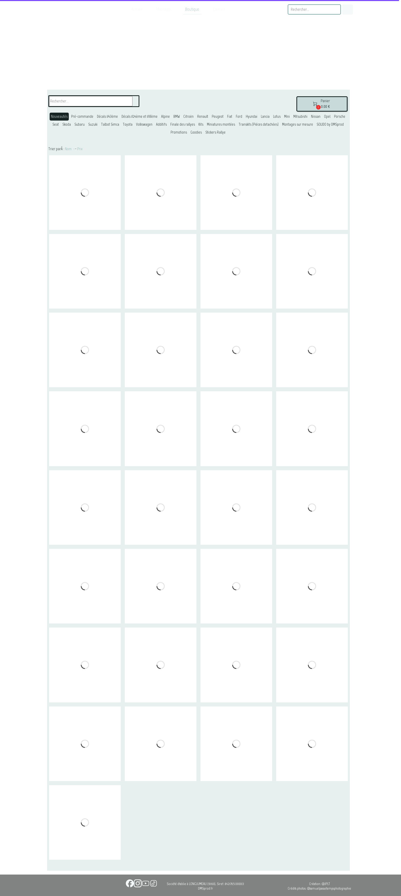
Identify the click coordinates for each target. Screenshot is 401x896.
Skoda (66, 124)
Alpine (165, 116)
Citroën (188, 116)
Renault (202, 116)
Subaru (79, 124)
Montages (163, 9)
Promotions (179, 132)
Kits (200, 124)
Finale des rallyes (182, 124)
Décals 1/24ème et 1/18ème (139, 116)
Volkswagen (144, 124)
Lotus (277, 116)
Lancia (265, 116)
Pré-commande (82, 116)
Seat (55, 124)
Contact (219, 9)
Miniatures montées (221, 124)
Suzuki (92, 124)
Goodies (196, 132)
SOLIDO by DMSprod (330, 124)
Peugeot (218, 116)
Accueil (136, 9)
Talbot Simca (110, 124)
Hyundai (251, 116)
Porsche (339, 116)
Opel (327, 116)
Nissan (315, 116)
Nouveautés (59, 116)
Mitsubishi (300, 116)
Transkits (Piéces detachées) (259, 124)
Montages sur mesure (297, 124)
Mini (287, 116)
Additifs (161, 124)
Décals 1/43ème (107, 116)
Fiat (229, 116)
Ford (239, 116)
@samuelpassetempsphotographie (329, 888)
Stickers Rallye (215, 132)
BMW (176, 116)
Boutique (192, 9)
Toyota (127, 124)
